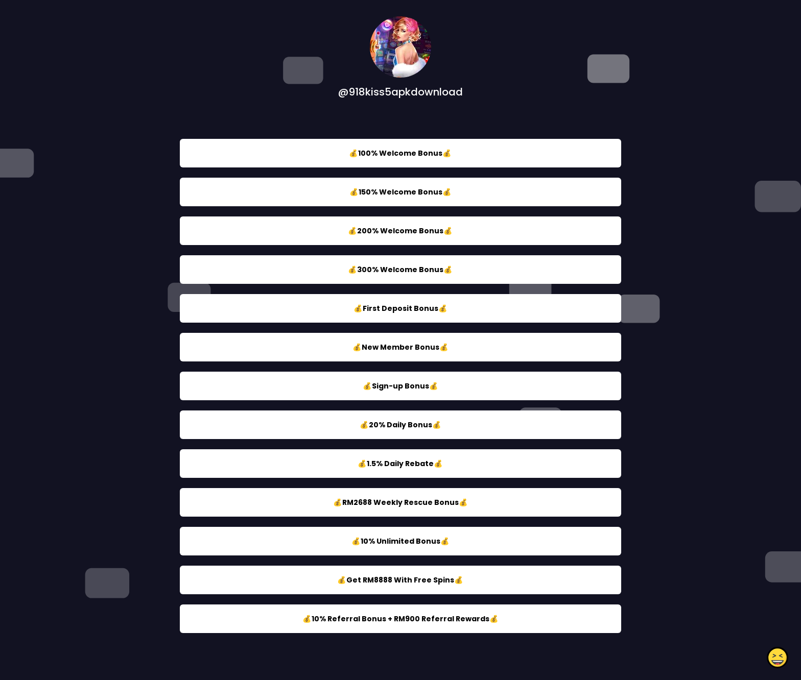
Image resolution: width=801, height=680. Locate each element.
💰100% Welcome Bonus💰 (400, 153)
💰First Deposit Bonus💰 (400, 308)
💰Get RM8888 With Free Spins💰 (400, 580)
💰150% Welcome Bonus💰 (400, 192)
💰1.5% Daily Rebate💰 (400, 463)
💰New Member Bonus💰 (400, 347)
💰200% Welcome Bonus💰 (400, 231)
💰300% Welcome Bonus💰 (400, 269)
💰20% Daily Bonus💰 (400, 425)
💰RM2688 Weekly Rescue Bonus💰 (400, 502)
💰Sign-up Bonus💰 (400, 386)
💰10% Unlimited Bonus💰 (400, 541)
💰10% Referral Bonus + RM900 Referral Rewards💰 (400, 619)
